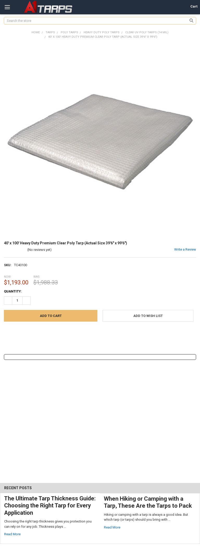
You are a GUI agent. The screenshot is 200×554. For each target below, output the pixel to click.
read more (12, 534)
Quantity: (13, 291)
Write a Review (185, 249)
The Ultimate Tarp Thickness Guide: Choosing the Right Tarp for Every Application (50, 505)
